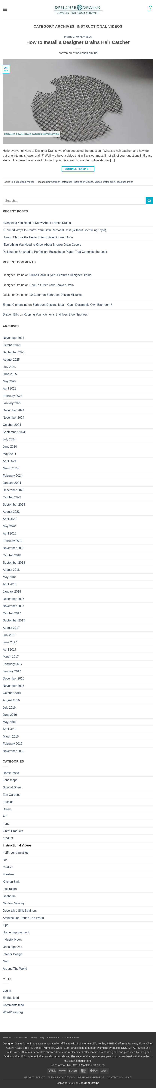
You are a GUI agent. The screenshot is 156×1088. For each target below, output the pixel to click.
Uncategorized (12, 946)
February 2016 (12, 743)
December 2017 (13, 598)
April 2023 (9, 519)
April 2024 (9, 461)
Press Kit (7, 1037)
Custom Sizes (20, 1037)
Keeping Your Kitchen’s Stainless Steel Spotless (56, 314)
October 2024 (12, 424)
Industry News (12, 939)
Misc (6, 961)
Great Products (13, 831)
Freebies (8, 874)
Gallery (33, 1037)
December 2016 (13, 678)
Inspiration (10, 888)
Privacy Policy (34, 1077)
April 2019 (9, 533)
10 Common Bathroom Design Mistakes (55, 294)
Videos (98, 181)
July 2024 (9, 439)
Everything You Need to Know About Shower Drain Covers (42, 244)
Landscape (10, 780)
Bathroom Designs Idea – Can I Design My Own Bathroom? (72, 304)
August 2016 (11, 700)
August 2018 (11, 569)
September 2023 (14, 504)
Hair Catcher (53, 181)
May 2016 (9, 722)
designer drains (125, 181)
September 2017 (14, 620)
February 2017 (12, 664)
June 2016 (10, 714)
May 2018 (9, 577)
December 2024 (13, 410)
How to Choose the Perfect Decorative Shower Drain (38, 237)
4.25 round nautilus (15, 852)
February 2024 (12, 475)
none (6, 823)
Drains (7, 809)
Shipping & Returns (90, 1077)
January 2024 (12, 482)
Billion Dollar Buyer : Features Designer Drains (60, 275)
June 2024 (10, 446)
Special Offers (12, 787)
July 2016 (9, 707)
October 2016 (12, 693)
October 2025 (12, 345)
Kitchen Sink (11, 881)
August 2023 (11, 511)
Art (5, 816)
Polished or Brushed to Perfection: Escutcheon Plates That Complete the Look (55, 251)
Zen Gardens (11, 794)
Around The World (15, 968)
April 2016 (9, 729)
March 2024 (11, 468)
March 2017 (11, 656)
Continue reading (78, 169)
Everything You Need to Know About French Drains (37, 222)
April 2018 (9, 584)
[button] (5, 9)
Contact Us (115, 1077)
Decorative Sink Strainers (20, 910)
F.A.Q (128, 1077)
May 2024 (9, 453)
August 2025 (11, 359)
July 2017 (9, 635)
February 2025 (12, 395)
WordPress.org (13, 1012)
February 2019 (12, 540)
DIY (5, 859)
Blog (42, 1037)
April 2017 (9, 649)
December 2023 (13, 490)
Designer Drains (86, 53)
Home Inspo (11, 773)
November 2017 (13, 606)
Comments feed (13, 1005)
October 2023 (12, 497)
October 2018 (12, 555)
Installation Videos (83, 181)
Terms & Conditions (61, 1077)
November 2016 (13, 685)
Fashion (8, 801)
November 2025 (13, 337)
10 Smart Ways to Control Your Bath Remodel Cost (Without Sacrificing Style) (54, 230)
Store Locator (53, 1037)
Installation (66, 181)
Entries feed (11, 997)
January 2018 (12, 591)
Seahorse (9, 896)
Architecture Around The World (23, 918)
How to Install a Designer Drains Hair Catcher (78, 42)
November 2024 (13, 417)
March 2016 (11, 736)
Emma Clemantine (15, 304)
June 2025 (10, 374)
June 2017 (10, 642)
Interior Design (12, 954)
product (8, 838)
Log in (7, 990)
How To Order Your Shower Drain (51, 285)
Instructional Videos (78, 37)
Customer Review (70, 1037)
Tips (5, 925)
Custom (8, 867)
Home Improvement (16, 932)
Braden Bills (11, 314)
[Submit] (149, 200)
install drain (109, 181)
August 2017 (11, 627)
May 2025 (9, 381)
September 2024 (14, 432)
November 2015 (13, 751)
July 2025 (9, 366)
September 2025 (14, 352)
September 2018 (14, 562)
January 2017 (12, 671)
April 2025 (9, 388)
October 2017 (12, 613)
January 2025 (12, 403)
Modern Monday (14, 903)
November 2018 (13, 548)
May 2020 (9, 526)
